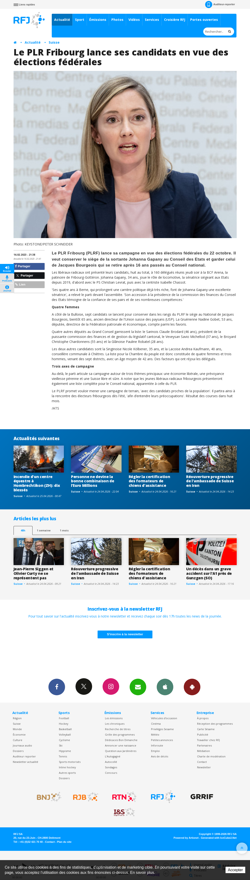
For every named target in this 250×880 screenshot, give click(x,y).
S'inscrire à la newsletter (125, 634)
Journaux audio (22, 745)
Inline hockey (67, 767)
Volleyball (65, 734)
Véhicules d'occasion (164, 718)
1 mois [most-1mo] (64, 530)
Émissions (97, 19)
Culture (17, 740)
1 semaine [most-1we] (44, 530)
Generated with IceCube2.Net (218, 837)
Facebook (56, 687)
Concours (111, 772)
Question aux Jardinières (120, 750)
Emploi (155, 750)
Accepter (235, 870)
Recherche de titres (117, 729)
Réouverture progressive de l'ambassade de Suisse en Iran (210, 481)
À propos (202, 718)
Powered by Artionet (186, 837)
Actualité (62, 19)
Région (17, 718)
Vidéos (134, 19)
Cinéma (156, 723)
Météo (155, 734)
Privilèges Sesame (162, 729)
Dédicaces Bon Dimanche (121, 740)
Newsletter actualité (25, 761)
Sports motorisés (69, 761)
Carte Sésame (206, 729)
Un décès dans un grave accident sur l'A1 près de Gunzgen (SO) (209, 573)
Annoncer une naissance (120, 745)
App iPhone (165, 687)
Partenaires (204, 745)
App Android (192, 687)
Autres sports (67, 772)
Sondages (111, 767)
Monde (17, 729)
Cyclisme (64, 740)
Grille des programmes (120, 734)
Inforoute (157, 745)
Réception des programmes (215, 723)
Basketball (65, 729)
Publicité (202, 734)
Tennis (63, 756)
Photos (117, 19)
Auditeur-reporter (220, 4)
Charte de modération (211, 756)
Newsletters (138, 687)
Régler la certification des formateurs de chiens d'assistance (149, 481)
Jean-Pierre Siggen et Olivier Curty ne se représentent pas (33, 573)
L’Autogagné (112, 756)
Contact (202, 761)
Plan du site (64, 841)
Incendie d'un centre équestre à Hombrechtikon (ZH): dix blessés (37, 483)
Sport (79, 19)
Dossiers (18, 750)
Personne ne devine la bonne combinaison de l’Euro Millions (92, 481)
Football (64, 718)
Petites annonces (162, 740)
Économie (19, 734)
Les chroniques (114, 723)
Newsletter (204, 767)
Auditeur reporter (24, 756)
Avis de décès (159, 756)
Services (152, 19)
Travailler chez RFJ (208, 740)
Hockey (63, 723)
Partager (22, 266)
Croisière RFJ (174, 19)
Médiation (203, 750)
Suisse (54, 42)
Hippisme (65, 750)
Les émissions (114, 718)
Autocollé (111, 761)
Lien (20, 284)
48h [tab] (23, 530)
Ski (60, 745)
